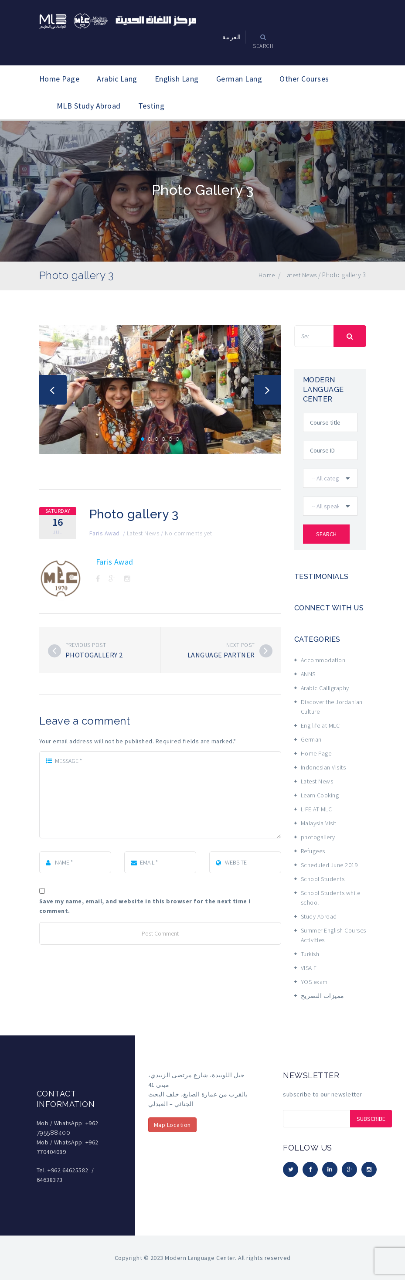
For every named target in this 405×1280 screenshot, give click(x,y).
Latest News (143, 533)
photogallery (318, 837)
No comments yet (188, 533)
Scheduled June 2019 (329, 865)
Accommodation (323, 660)
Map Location (172, 1125)
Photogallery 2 (94, 654)
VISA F (309, 968)
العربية (231, 37)
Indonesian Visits (323, 767)
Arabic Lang (117, 79)
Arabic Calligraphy (325, 688)
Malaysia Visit (319, 823)
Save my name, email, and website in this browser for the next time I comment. (145, 906)
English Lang (177, 79)
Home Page (59, 79)
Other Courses (304, 79)
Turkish (310, 954)
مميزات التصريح (322, 996)
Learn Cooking (320, 795)
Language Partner (221, 654)
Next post (240, 645)
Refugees (313, 851)
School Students (323, 879)
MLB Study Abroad (89, 106)
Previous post (85, 645)
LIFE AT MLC (316, 809)
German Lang (239, 79)
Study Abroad (319, 916)
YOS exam (314, 982)
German (311, 739)
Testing (151, 106)
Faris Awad (104, 533)
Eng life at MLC (320, 725)
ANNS (308, 674)
